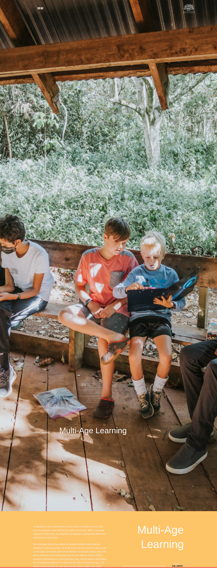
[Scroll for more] (108, 504)
